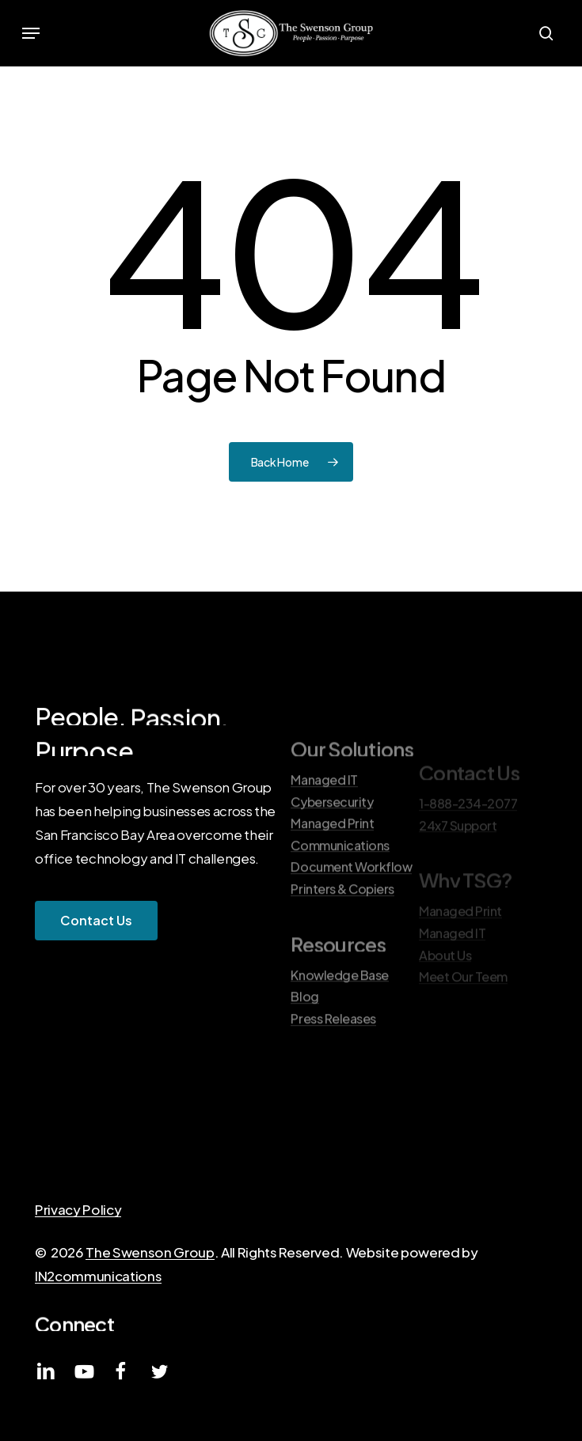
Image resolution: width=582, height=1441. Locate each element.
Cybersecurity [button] (332, 839)
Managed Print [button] (332, 860)
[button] (31, 33)
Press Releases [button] (333, 1056)
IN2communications (98, 1275)
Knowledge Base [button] (339, 1012)
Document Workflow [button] (351, 905)
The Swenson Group (150, 1252)
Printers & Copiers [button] (342, 926)
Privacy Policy (78, 1209)
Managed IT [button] (324, 817)
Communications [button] (340, 883)
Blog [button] (304, 1034)
